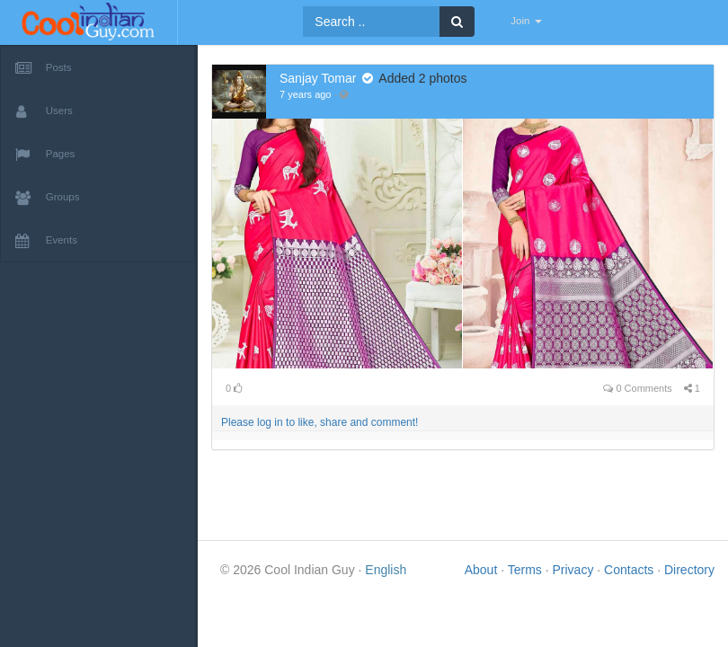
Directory (689, 570)
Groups (47, 198)
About (483, 570)
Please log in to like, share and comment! (319, 422)
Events (46, 241)
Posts (43, 68)
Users (44, 111)
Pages (45, 154)
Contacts (630, 570)
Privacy (574, 570)
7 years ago (305, 94)
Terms (527, 570)
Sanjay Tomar (318, 78)
